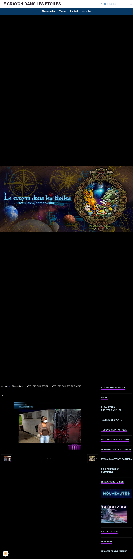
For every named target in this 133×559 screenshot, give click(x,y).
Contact (74, 11)
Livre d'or (86, 11)
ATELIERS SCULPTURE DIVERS (66, 386)
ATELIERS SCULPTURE (37, 386)
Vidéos (62, 11)
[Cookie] (6, 554)
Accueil (4, 386)
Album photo (17, 386)
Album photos (48, 11)
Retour (50, 459)
